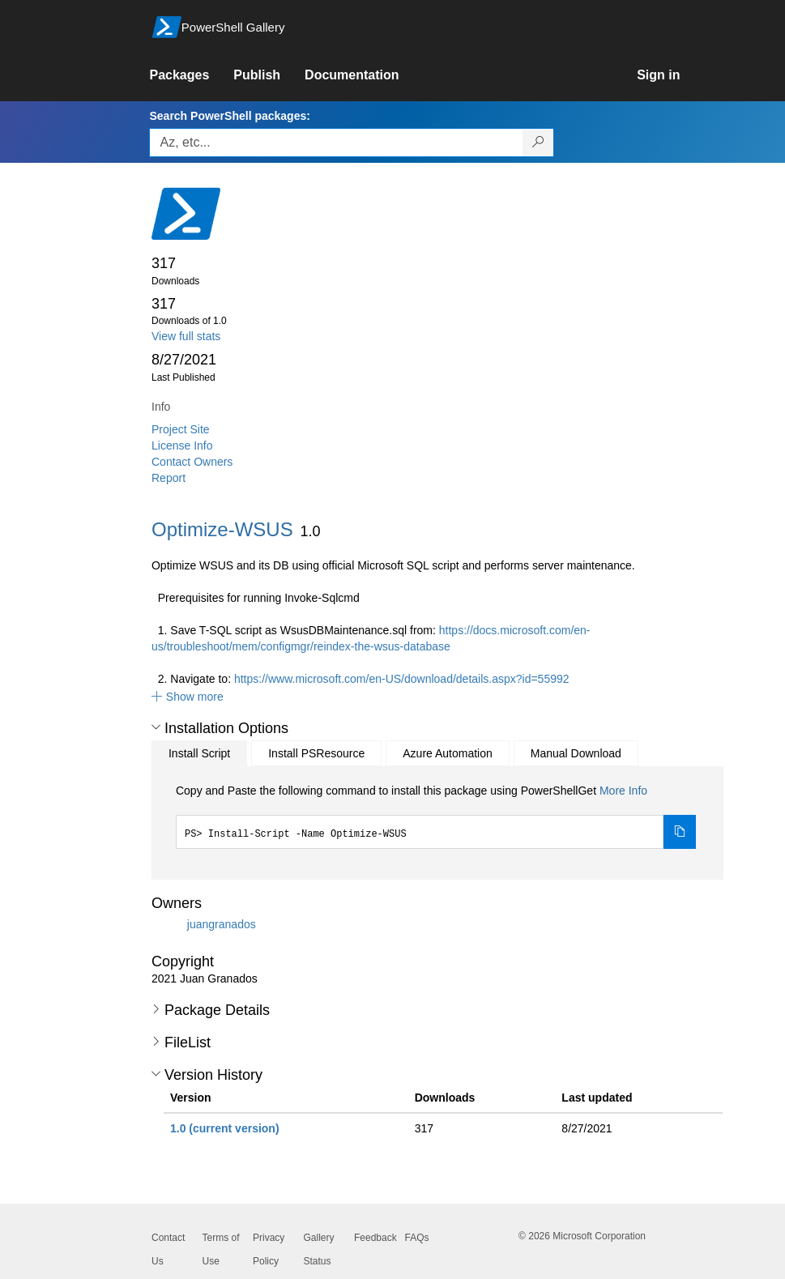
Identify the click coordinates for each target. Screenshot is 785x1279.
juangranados (221, 924)
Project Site (180, 429)
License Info (182, 445)
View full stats (185, 336)
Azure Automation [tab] (448, 753)
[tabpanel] (436, 815)
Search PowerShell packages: (229, 115)
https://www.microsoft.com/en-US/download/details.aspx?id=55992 (402, 678)
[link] (191, 75)
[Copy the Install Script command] (679, 832)
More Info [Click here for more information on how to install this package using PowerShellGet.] (623, 790)
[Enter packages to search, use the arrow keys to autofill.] (336, 142)
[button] (187, 696)
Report (168, 477)
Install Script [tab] (199, 753)
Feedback (375, 1237)
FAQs (417, 1237)
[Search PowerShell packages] (538, 142)
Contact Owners (192, 461)
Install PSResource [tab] (316, 753)
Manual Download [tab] (576, 753)
